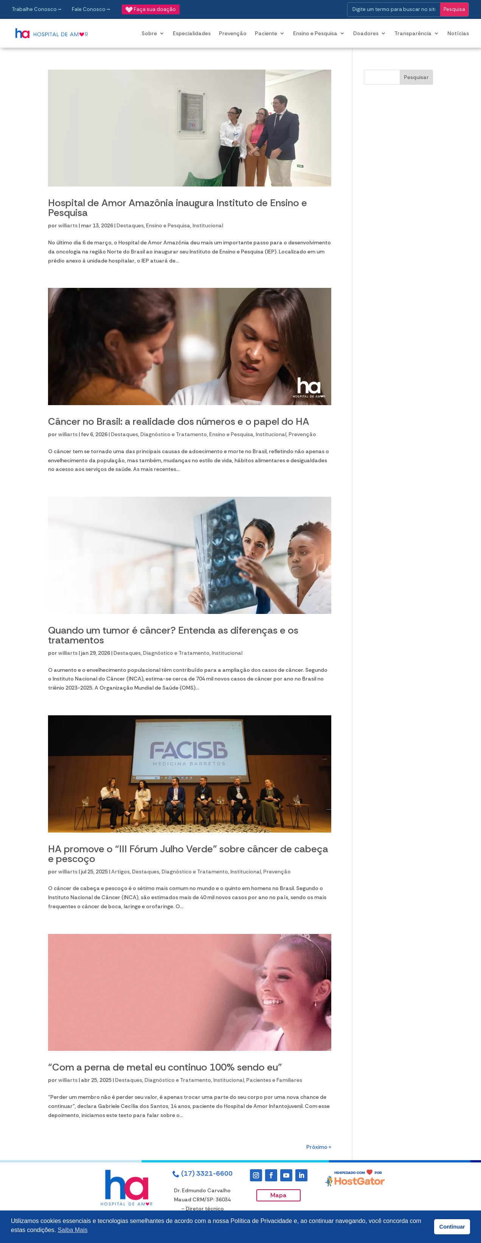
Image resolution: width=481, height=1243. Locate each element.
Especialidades (192, 33)
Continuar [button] (452, 1227)
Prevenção (233, 33)
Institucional (207, 225)
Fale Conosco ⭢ (91, 9)
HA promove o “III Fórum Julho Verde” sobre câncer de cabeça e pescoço (188, 853)
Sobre (149, 33)
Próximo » (318, 1147)
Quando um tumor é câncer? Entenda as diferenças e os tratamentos (173, 635)
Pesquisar (416, 77)
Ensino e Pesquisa (315, 33)
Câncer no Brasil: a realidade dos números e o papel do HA (178, 421)
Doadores (366, 33)
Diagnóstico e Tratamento (173, 434)
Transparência (412, 33)
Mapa (278, 1195)
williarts (68, 225)
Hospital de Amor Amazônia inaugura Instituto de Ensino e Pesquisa (177, 207)
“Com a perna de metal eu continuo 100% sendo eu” (165, 1067)
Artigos (120, 871)
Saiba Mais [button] (72, 1230)
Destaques (130, 225)
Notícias (458, 33)
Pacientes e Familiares (274, 1080)
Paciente (266, 33)
